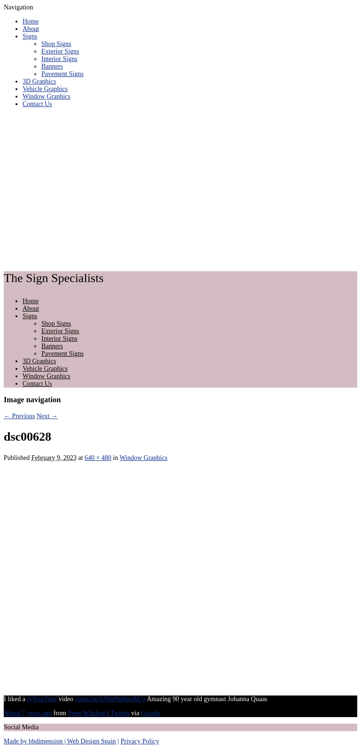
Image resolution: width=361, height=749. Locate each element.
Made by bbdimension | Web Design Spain (60, 741)
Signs (30, 36)
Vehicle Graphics (45, 88)
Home (31, 21)
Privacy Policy (139, 741)
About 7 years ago (28, 713)
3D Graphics (39, 81)
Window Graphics (47, 96)
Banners (52, 66)
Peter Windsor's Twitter (98, 713)
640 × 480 (98, 457)
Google (150, 713)
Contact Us (37, 103)
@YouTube (42, 699)
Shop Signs (56, 43)
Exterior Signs (60, 51)
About (31, 28)
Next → (47, 416)
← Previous (19, 416)
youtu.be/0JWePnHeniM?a (110, 699)
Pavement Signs (62, 73)
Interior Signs (59, 58)
